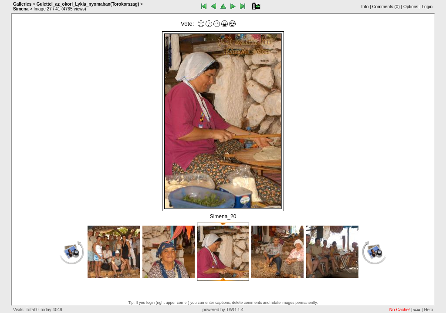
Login (427, 6)
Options (410, 6)
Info (365, 6)
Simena (21, 9)
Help (428, 309)
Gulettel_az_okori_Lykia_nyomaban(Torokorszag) (88, 4)
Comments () (385, 6)
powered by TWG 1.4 (223, 309)
